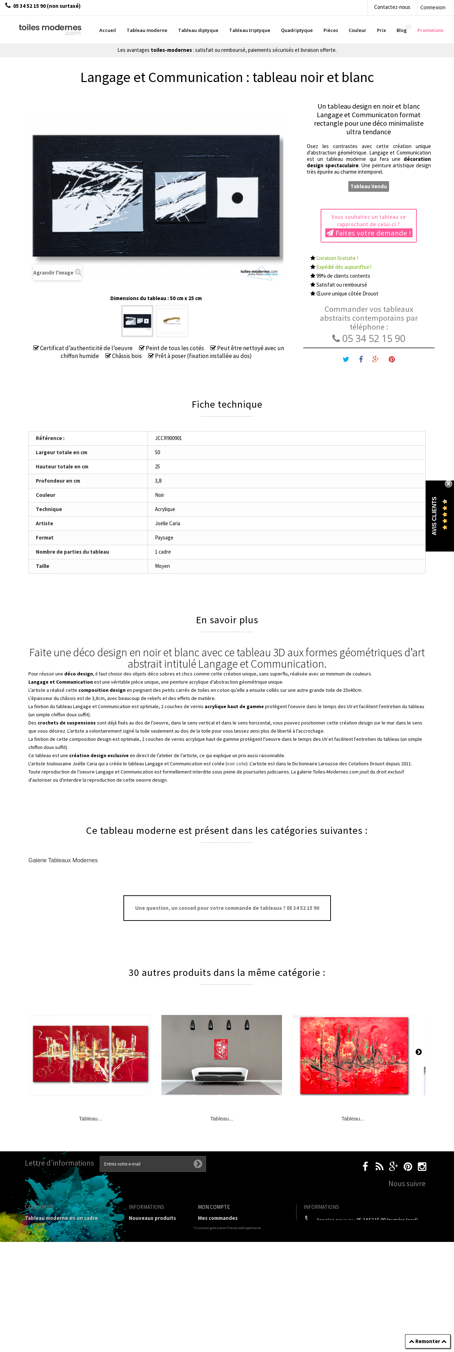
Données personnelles (156, 1317)
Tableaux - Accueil (47, 1307)
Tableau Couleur (45, 1279)
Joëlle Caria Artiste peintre (152, 1305)
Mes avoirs (210, 1236)
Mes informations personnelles (236, 1254)
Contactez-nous (392, 7)
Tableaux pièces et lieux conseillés (67, 1298)
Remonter (428, 1341)
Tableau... (90, 1118)
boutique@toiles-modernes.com (368, 1233)
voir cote (236, 763)
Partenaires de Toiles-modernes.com (156, 1289)
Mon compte (214, 1207)
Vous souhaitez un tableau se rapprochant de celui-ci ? (369, 225)
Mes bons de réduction (226, 1264)
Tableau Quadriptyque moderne (64, 1245)
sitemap (139, 1326)
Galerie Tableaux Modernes (63, 860)
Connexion (432, 7)
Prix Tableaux (41, 1270)
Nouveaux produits (152, 1218)
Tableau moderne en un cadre (61, 1218)
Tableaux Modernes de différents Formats (65, 1258)
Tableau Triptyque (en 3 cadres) (64, 1236)
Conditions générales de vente (155, 1264)
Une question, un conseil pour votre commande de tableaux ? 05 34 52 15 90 (227, 908)
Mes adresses (214, 1245)
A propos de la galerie (155, 1277)
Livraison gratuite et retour (154, 1239)
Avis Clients (434, 516)
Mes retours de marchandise (232, 1227)
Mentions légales (150, 1252)
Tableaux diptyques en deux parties (69, 1227)
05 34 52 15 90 (368, 338)
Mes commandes (218, 1218)
